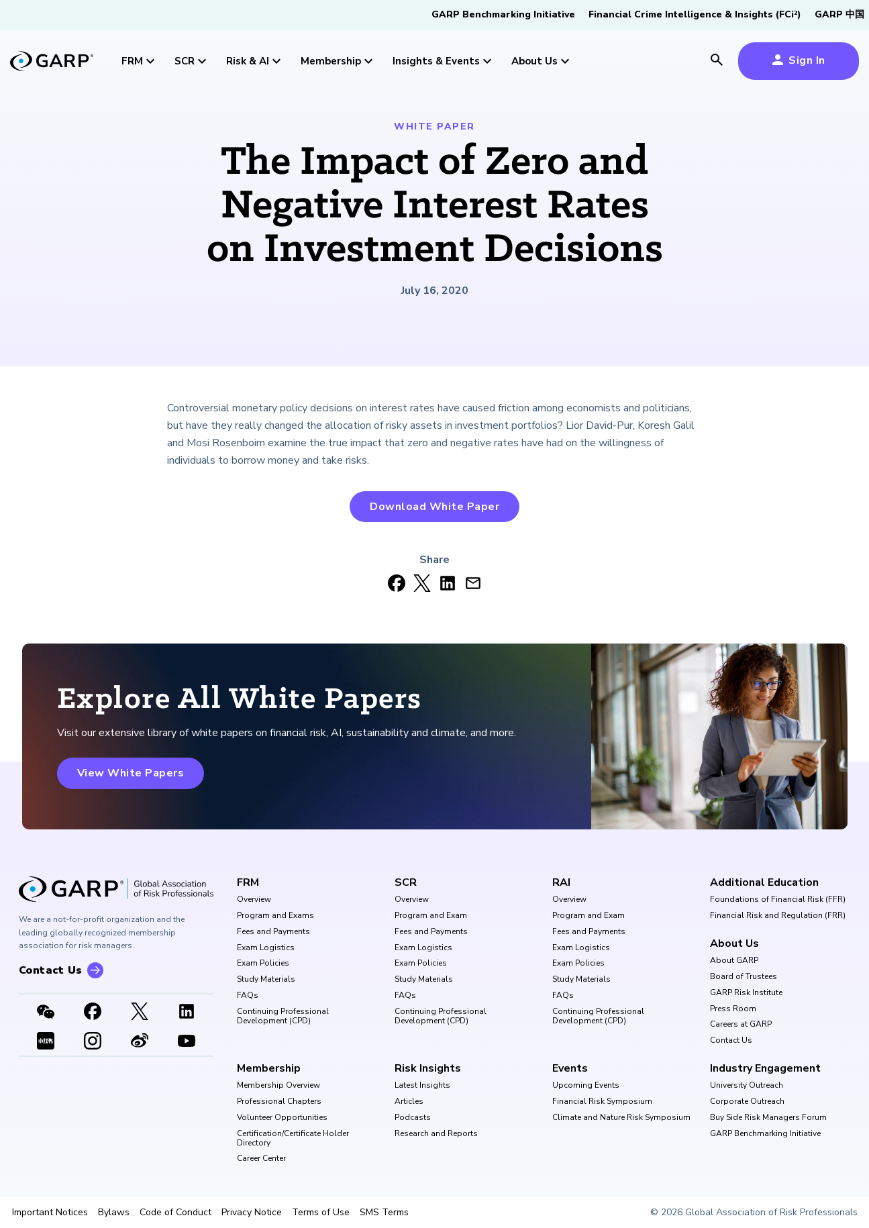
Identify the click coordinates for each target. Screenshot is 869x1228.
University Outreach (746, 1085)
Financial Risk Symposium (602, 1102)
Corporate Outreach (747, 1102)
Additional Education (764, 882)
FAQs (247, 996)
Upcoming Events (585, 1085)
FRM (248, 882)
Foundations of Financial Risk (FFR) (778, 900)
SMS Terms (384, 1212)
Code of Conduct (175, 1212)
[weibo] (139, 1042)
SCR (406, 882)
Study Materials (266, 979)
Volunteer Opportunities (282, 1118)
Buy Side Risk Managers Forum (768, 1118)
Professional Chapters (279, 1102)
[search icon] (717, 61)
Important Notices (50, 1212)
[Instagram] (92, 1042)
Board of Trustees (743, 977)
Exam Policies (263, 963)
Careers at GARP (741, 1024)
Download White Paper (434, 506)
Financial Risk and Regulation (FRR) (778, 916)
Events (570, 1068)
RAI (561, 882)
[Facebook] (92, 1013)
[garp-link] (51, 62)
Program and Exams (275, 916)
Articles (409, 1102)
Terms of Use (321, 1212)
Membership (269, 1068)
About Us (734, 943)
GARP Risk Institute (746, 993)
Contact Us (731, 1040)
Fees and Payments (273, 932)
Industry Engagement (765, 1068)
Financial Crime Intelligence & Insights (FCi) (695, 14)
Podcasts (413, 1118)
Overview (254, 900)
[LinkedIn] (186, 1013)
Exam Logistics (266, 948)
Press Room (733, 1009)
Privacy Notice (251, 1212)
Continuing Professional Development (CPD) (283, 1016)
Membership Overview (278, 1085)
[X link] (139, 1013)
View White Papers (131, 773)
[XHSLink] (45, 1042)
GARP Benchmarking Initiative (503, 14)
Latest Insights (422, 1085)
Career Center (261, 1159)
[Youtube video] (186, 1042)
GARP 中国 (839, 14)
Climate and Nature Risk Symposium (621, 1118)
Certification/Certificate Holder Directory (293, 1138)
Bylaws (114, 1212)
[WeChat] (45, 1013)
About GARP (734, 961)
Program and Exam (431, 916)
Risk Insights (428, 1068)
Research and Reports (436, 1134)
